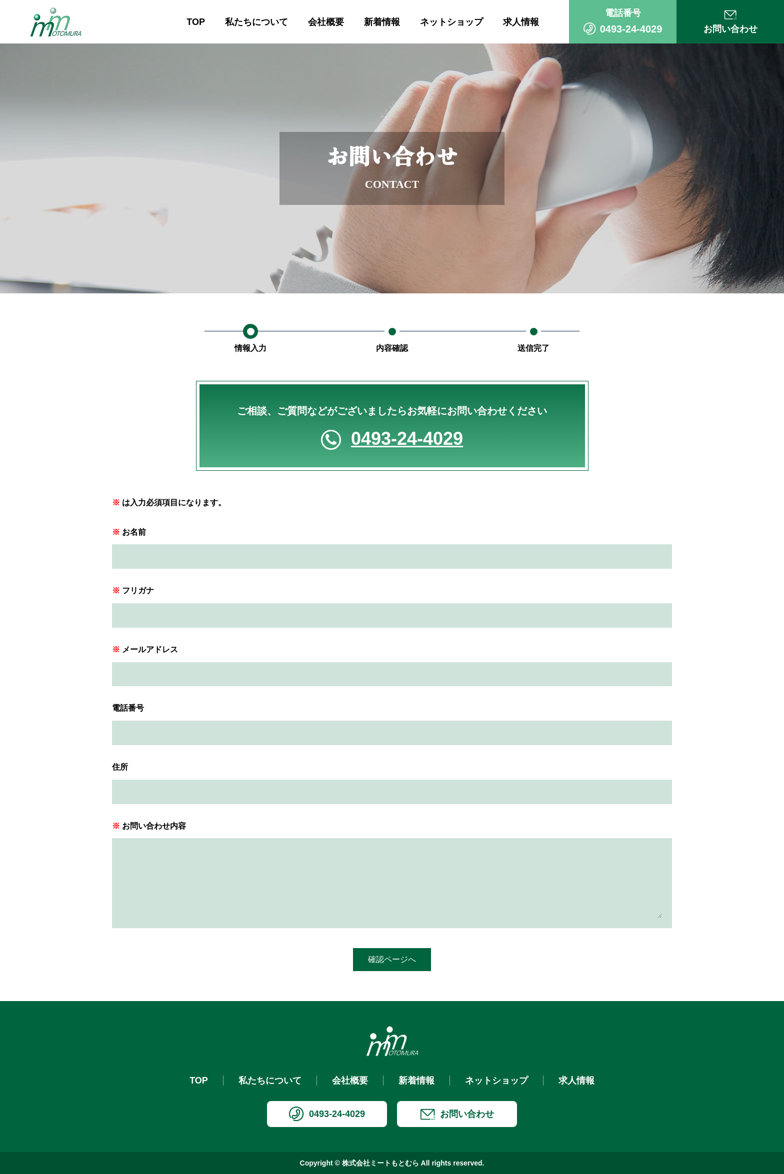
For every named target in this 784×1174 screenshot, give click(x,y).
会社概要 (326, 22)
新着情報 (382, 22)
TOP (195, 22)
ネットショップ (451, 22)
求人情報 (521, 22)
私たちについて (256, 22)
